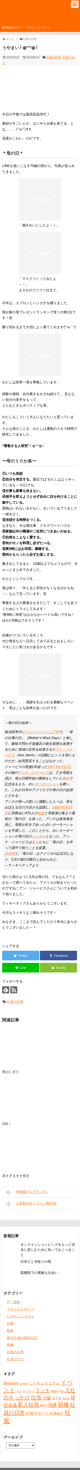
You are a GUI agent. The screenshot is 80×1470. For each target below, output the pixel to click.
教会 (66, 778)
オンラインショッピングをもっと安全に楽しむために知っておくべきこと (47, 1250)
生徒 (41, 813)
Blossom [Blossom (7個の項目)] (11, 1383)
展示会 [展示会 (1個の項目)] (66, 1398)
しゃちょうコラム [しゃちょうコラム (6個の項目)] (44, 1383)
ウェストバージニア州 (42, 732)
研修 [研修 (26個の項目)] (63, 1404)
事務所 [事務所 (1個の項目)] (54, 1391)
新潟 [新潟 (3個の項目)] (43, 1405)
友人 (35, 842)
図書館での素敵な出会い (39, 1272)
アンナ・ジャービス (33, 772)
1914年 (10, 853)
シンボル (38, 836)
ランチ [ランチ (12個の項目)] (42, 1390)
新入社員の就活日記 (22, 1338)
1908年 (57, 807)
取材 (10, 1330)
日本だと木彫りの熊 (35, 1261)
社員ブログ (15, 1359)
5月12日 (64, 767)
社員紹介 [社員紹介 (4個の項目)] (57, 1413)
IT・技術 (13, 1302)
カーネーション (47, 784)
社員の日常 (53, 57)
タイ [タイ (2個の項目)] (19, 1391)
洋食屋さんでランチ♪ (27, 1192)
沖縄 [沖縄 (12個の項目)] (52, 1405)
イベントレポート (20, 1309)
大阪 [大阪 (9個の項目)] (47, 1397)
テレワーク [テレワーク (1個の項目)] (29, 1391)
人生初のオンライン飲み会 (31, 1203)
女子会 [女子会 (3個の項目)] (57, 1398)
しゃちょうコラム (20, 1316)
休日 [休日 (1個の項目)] (61, 1391)
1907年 (52, 767)
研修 (10, 1345)
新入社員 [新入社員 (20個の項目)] (28, 1405)
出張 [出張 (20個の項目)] (36, 1397)
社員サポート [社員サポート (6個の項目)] (37, 1413)
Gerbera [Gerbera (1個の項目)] (24, 1383)
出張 (10, 1323)
